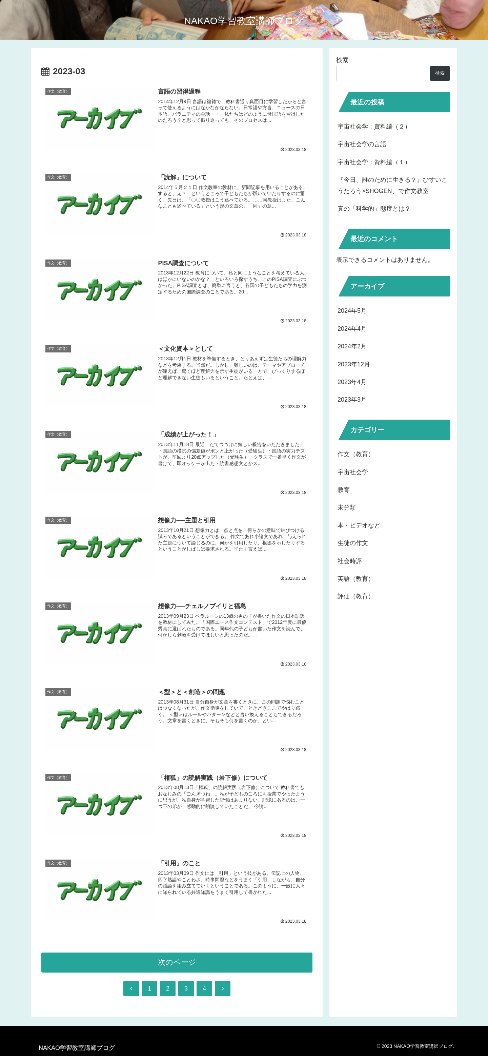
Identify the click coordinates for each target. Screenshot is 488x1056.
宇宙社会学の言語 (362, 144)
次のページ (177, 964)
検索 (342, 60)
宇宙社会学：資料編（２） (374, 126)
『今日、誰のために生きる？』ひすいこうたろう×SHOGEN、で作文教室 (392, 185)
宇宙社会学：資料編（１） (374, 162)
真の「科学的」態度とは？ (374, 208)
